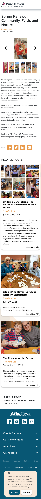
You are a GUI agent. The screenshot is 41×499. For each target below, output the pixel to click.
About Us (16, 461)
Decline (26, 492)
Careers (6, 461)
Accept (14, 492)
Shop (36, 461)
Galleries (27, 461)
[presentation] (6, 47)
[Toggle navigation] (38, 5)
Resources (19, 467)
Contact (7, 467)
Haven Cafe (32, 467)
